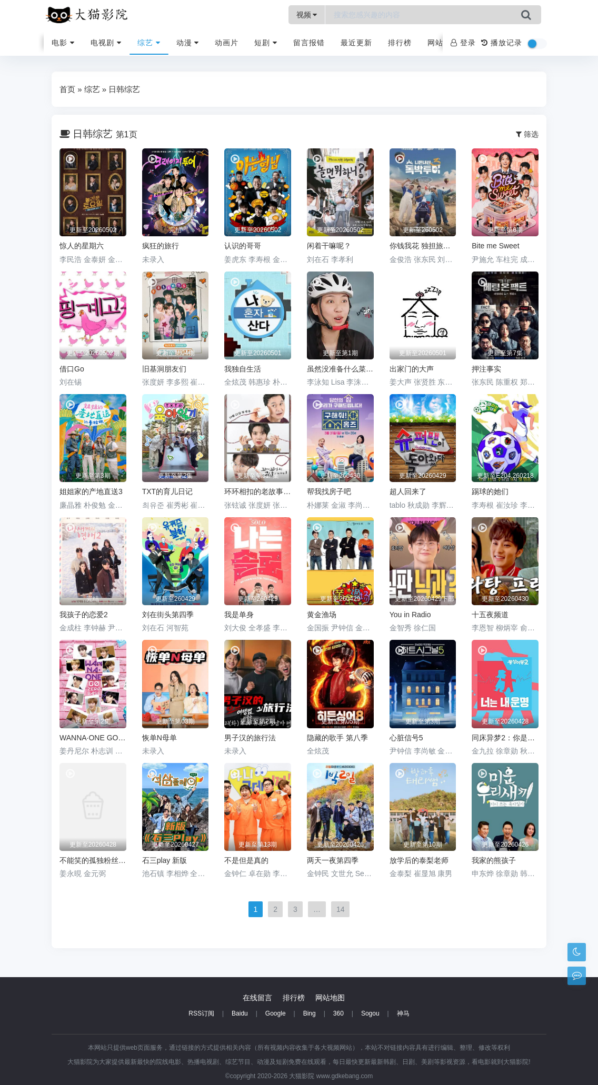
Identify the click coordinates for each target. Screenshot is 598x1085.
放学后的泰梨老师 (419, 860)
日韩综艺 (124, 89)
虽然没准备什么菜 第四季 (340, 369)
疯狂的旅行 (160, 246)
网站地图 (330, 997)
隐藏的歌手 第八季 (337, 738)
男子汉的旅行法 (250, 738)
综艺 (149, 42)
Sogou (370, 1013)
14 (340, 909)
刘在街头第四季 (168, 614)
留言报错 (309, 42)
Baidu (240, 1013)
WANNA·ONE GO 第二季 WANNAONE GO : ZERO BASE (92, 738)
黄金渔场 (321, 614)
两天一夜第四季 (332, 860)
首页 (67, 89)
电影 (63, 42)
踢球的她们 (490, 491)
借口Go (71, 369)
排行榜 (400, 42)
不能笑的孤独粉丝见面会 (92, 860)
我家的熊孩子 (494, 860)
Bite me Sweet (495, 246)
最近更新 (356, 42)
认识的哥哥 (242, 246)
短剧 (265, 42)
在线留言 (257, 997)
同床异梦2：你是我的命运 (505, 738)
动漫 (188, 42)
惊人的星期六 (81, 246)
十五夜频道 (490, 614)
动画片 (226, 42)
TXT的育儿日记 (167, 491)
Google (275, 1013)
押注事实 (486, 369)
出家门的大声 (412, 369)
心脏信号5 (406, 738)
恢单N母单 (159, 738)
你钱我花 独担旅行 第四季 (423, 246)
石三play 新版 (164, 860)
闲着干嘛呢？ (329, 246)
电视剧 (106, 42)
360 (338, 1013)
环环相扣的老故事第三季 (257, 491)
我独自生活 (242, 369)
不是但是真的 (246, 860)
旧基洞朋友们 (164, 369)
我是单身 (239, 614)
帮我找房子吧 (329, 491)
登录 (463, 42)
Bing (309, 1013)
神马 (403, 1013)
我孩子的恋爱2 (83, 614)
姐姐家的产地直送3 (91, 491)
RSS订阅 (201, 1013)
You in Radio (410, 614)
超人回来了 (408, 491)
